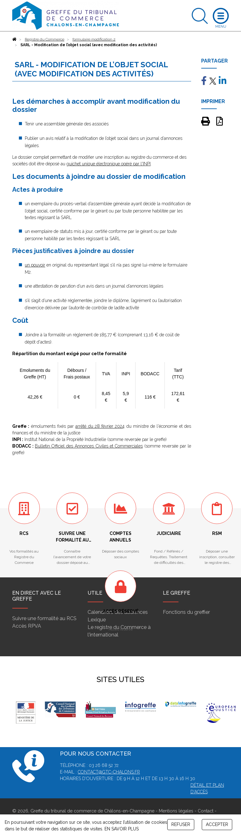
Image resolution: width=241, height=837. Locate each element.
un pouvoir (35, 264)
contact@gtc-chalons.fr (109, 771)
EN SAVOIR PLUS (121, 828)
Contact (205, 810)
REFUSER (180, 824)
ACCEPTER (217, 824)
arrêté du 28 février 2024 (100, 426)
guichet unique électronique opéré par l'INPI (109, 163)
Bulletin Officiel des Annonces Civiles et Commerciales (89, 446)
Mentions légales (176, 810)
